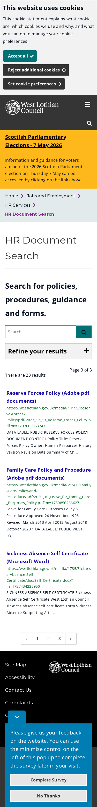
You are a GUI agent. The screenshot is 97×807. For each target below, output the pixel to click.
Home (11, 195)
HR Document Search (29, 214)
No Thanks (48, 796)
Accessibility (20, 677)
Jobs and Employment (51, 195)
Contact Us (18, 690)
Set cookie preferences (32, 84)
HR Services (18, 205)
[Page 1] (37, 639)
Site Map (15, 665)
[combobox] (40, 331)
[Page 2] (48, 639)
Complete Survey (48, 780)
